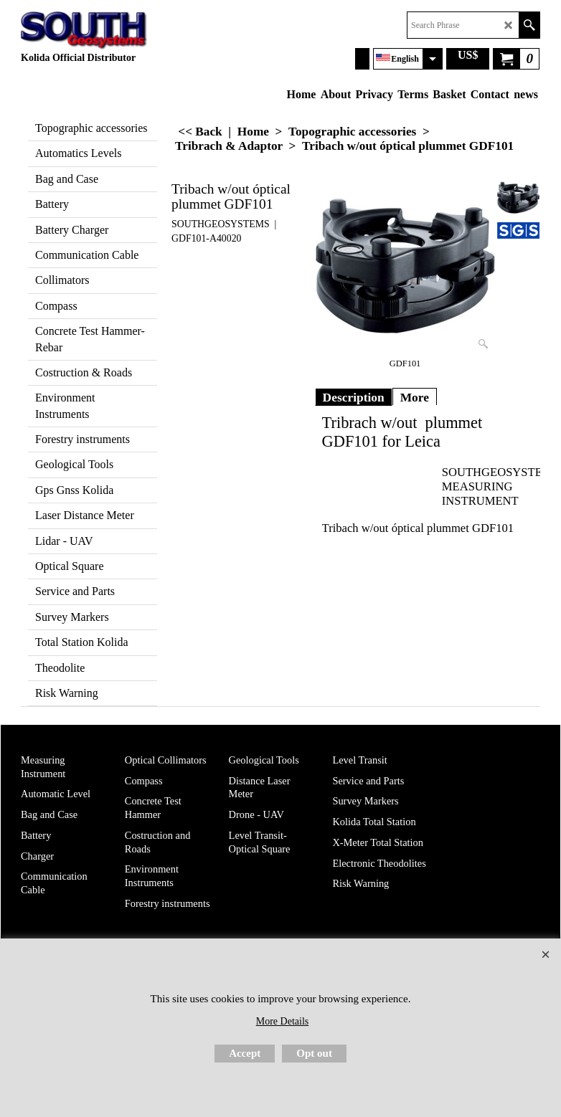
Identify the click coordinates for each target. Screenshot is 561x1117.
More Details (282, 1021)
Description (354, 397)
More (414, 397)
